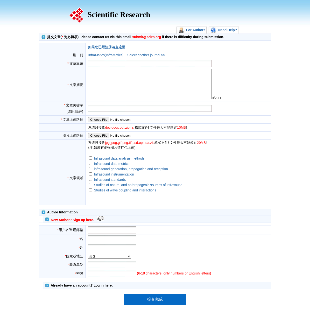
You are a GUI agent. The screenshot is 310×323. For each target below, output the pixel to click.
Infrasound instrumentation (114, 180)
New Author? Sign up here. (72, 226)
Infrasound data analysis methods (119, 164)
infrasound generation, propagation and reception (131, 175)
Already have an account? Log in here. (82, 291)
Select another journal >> (146, 55)
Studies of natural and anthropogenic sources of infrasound (138, 191)
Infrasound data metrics (111, 169)
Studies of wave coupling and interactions (125, 196)
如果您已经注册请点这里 (106, 47)
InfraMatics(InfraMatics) (105, 55)
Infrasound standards (110, 185)
